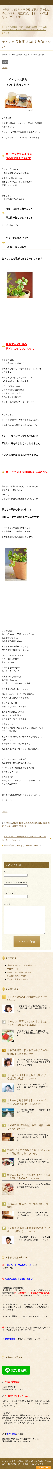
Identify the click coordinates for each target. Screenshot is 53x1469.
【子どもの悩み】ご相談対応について (23, 965)
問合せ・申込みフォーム (17, 979)
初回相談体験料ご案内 (16, 976)
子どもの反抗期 (30, 823)
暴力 (45, 823)
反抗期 (5, 62)
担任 (40, 823)
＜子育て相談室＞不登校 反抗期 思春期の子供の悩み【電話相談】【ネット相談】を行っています (26, 13)
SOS (9, 823)
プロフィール (12, 969)
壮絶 (21, 823)
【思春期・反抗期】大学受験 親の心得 (27, 1203)
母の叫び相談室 (11, 826)
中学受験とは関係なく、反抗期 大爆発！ (22, 845)
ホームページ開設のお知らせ (19, 972)
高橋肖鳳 (23, 826)
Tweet (4, 68)
